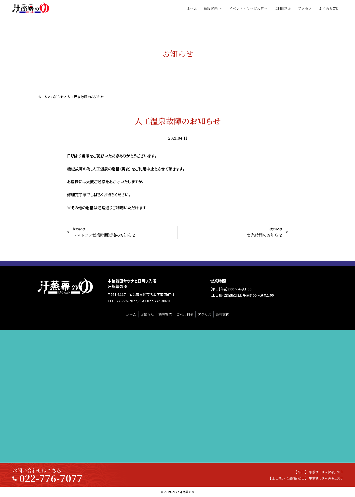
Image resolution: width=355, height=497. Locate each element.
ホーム (192, 8)
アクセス (305, 8)
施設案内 (213, 8)
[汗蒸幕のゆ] (177, 396)
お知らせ (57, 96)
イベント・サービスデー (248, 8)
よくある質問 (329, 8)
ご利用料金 (282, 8)
